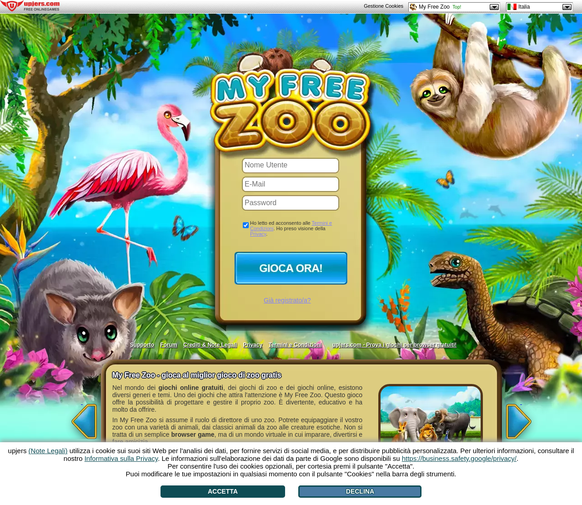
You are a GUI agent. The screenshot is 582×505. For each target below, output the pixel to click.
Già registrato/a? (287, 300)
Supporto (142, 345)
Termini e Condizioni (294, 345)
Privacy (258, 234)
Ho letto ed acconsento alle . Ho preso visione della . (291, 228)
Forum (168, 345)
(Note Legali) (48, 450)
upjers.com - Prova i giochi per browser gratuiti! (394, 345)
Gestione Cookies (383, 6)
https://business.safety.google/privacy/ (459, 458)
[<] (82, 418)
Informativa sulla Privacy (121, 458)
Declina (360, 491)
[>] (521, 418)
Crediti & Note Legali (210, 345)
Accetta (223, 491)
